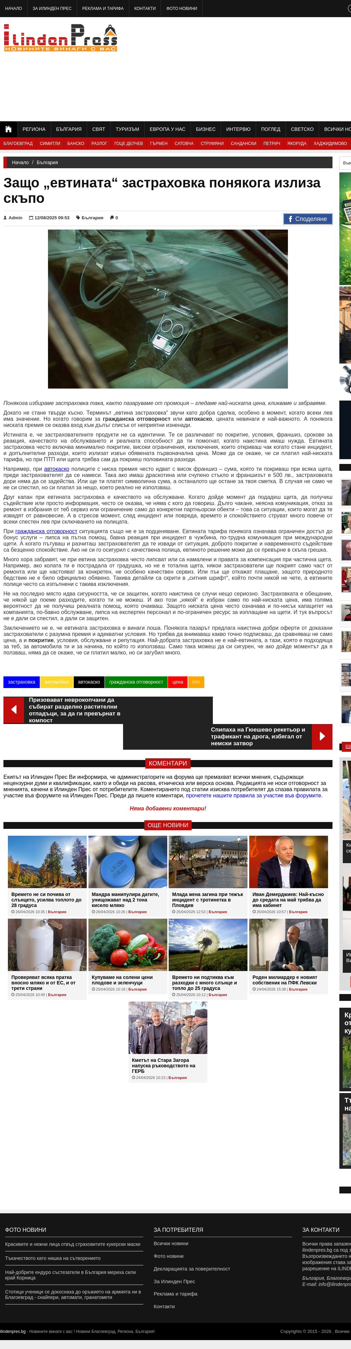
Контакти (145, 8)
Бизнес (206, 129)
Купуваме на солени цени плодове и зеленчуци (122, 954)
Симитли (50, 143)
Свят (98, 129)
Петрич (272, 143)
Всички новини (170, 1244)
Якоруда (296, 143)
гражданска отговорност (136, 682)
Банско (76, 143)
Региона (34, 129)
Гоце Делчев (128, 143)
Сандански (243, 143)
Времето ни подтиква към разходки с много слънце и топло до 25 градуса (204, 957)
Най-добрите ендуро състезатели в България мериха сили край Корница (70, 1275)
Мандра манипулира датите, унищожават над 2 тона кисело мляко (125, 874)
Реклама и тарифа (103, 8)
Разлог (99, 143)
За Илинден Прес (52, 8)
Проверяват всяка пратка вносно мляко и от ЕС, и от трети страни (43, 957)
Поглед (270, 129)
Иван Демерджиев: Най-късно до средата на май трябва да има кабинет (288, 874)
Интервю (238, 129)
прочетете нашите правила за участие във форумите (253, 770)
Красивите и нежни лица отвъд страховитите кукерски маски (72, 1244)
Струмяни (212, 143)
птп (195, 682)
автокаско (89, 682)
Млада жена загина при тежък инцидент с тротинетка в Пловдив (207, 874)
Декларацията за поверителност (190, 1272)
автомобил (56, 682)
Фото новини (181, 8)
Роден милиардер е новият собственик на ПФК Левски (285, 954)
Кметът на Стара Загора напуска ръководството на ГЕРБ (163, 1040)
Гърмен (159, 143)
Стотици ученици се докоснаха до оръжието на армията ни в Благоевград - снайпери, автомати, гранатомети (73, 1294)
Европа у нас (167, 129)
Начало (13, 8)
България (69, 129)
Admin (12, 217)
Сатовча (184, 143)
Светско (302, 129)
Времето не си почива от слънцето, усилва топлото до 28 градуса (46, 874)
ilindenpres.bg (13, 1340)
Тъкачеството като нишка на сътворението (52, 1258)
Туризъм (127, 129)
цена (177, 682)
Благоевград (18, 143)
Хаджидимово (330, 143)
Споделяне (308, 219)
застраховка (21, 682)
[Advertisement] (275, 68)
